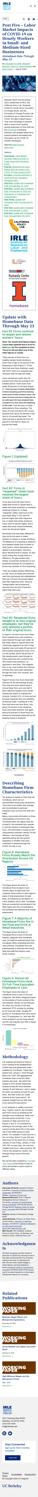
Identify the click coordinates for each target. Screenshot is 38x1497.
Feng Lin (14, 66)
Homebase (12, 130)
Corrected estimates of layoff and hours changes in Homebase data (18, 178)
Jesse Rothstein (25, 66)
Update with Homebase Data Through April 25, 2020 (18, 202)
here (9, 347)
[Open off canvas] (35, 6)
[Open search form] (31, 6)
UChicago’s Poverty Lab (17, 1195)
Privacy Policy (5, 1474)
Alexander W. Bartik (13, 64)
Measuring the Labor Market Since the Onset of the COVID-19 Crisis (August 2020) (17, 169)
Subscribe (13, 1458)
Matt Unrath (7, 69)
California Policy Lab (18, 1228)
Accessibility (16, 1474)
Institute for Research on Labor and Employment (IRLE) (19, 1226)
